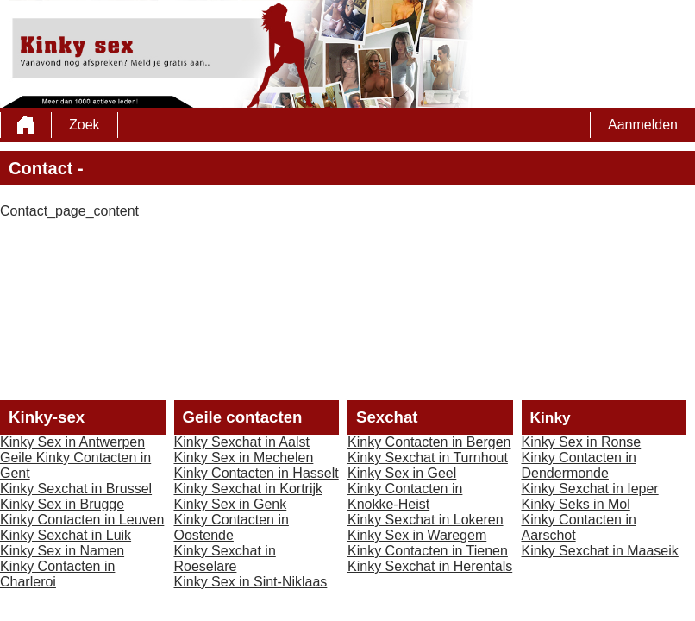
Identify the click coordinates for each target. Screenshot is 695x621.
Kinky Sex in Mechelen (244, 457)
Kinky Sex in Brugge (62, 504)
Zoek (84, 124)
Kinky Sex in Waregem (417, 535)
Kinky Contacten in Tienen (428, 550)
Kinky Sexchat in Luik (65, 535)
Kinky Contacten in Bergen (429, 442)
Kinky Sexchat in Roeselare (225, 558)
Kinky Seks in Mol (576, 504)
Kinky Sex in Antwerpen (72, 442)
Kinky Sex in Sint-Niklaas (251, 581)
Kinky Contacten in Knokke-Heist (405, 496)
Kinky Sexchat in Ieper (590, 488)
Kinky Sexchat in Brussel (76, 488)
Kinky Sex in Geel (402, 473)
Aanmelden (643, 124)
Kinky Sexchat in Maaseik (600, 550)
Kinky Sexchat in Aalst (242, 442)
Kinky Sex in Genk (230, 504)
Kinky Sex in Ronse (582, 442)
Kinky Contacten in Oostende (231, 527)
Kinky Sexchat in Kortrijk (248, 488)
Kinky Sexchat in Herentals (430, 566)
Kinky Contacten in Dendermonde (579, 465)
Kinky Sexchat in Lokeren (426, 519)
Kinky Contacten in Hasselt (256, 473)
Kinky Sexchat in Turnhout (428, 457)
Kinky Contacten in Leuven (82, 519)
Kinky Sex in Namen (62, 550)
